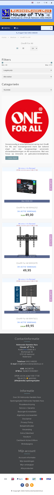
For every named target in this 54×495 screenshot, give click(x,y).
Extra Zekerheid (27, 433)
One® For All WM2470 (27, 263)
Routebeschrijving (27, 404)
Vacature (27, 437)
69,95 (27, 324)
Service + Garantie (27, 408)
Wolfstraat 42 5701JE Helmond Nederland (27, 354)
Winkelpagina (27, 444)
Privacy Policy (27, 422)
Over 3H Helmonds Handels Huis (27, 397)
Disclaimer (27, 419)
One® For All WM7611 (27, 318)
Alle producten (27, 468)
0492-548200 (31, 361)
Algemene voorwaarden (27, 415)
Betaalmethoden (27, 426)
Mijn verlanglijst (27, 465)
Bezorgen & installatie (27, 412)
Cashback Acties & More (27, 440)
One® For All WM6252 (27, 207)
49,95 (27, 269)
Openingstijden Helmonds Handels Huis (27, 401)
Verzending (27, 430)
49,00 (27, 213)
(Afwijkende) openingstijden (27, 381)
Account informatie (27, 458)
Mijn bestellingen (27, 461)
